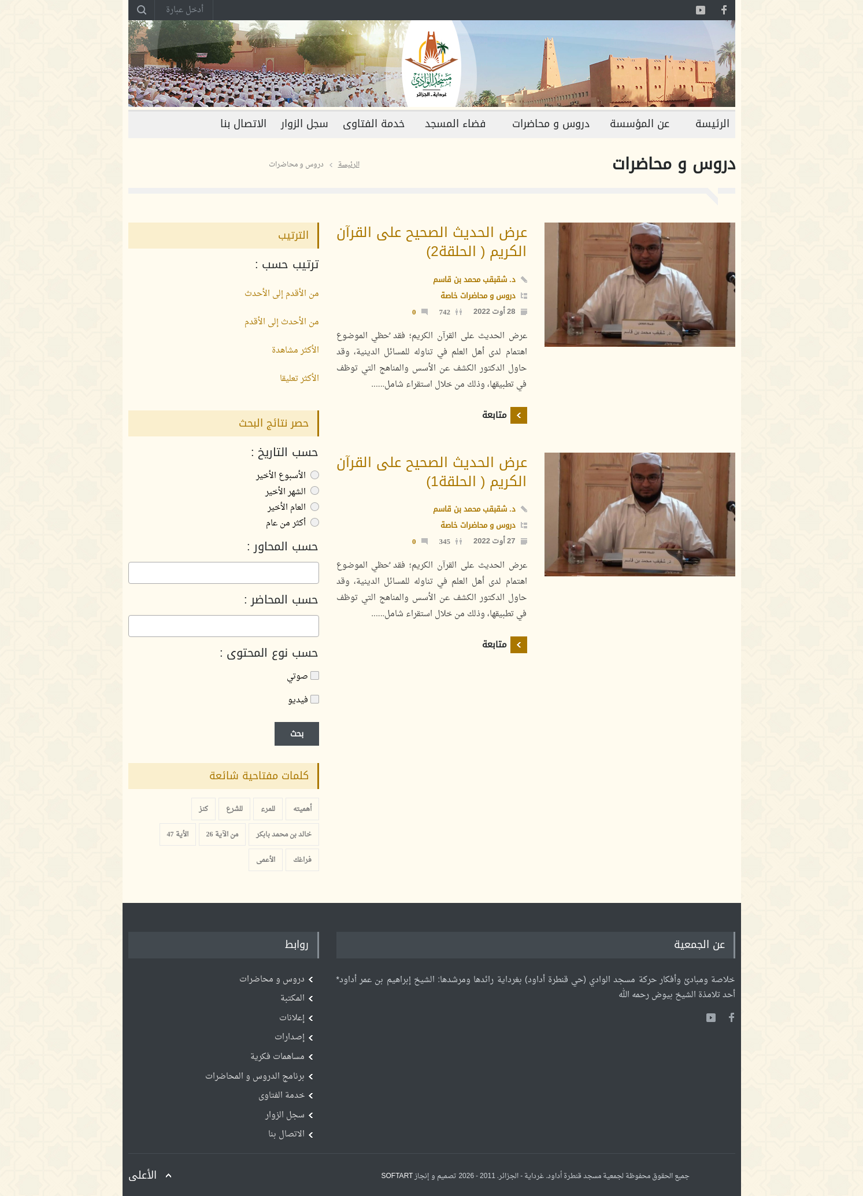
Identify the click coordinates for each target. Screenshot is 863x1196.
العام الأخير (293, 508)
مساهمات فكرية (277, 1057)
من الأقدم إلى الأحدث (282, 294)
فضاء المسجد (455, 124)
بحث (296, 734)
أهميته (302, 809)
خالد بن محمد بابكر (284, 834)
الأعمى (265, 860)
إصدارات (290, 1037)
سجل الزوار (304, 124)
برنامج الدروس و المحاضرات (255, 1076)
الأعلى (142, 1175)
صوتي (303, 676)
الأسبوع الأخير (287, 476)
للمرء (268, 809)
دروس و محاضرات (551, 124)
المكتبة (292, 998)
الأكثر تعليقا (299, 379)
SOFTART (397, 1176)
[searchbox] (312, 573)
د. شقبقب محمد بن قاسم (474, 279)
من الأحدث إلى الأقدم (282, 322)
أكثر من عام (292, 523)
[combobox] (223, 573)
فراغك (302, 860)
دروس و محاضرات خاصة (478, 295)
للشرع (234, 809)
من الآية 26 (222, 834)
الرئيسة (712, 124)
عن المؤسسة (639, 124)
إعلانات (292, 1018)
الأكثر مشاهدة (295, 350)
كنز (203, 809)
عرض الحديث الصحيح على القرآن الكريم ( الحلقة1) (431, 472)
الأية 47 (177, 834)
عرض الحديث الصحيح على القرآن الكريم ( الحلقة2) (431, 242)
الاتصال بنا (243, 124)
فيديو (303, 700)
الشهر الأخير (292, 492)
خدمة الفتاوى (374, 124)
